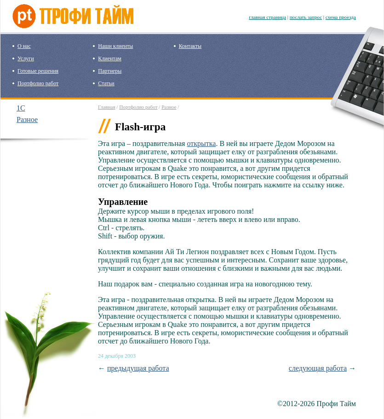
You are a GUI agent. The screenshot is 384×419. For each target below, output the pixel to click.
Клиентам (109, 58)
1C (21, 108)
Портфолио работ (37, 83)
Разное (27, 119)
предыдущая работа (138, 368)
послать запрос (306, 17)
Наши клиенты (115, 46)
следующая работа (318, 368)
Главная (106, 107)
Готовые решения (37, 71)
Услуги (25, 58)
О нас (24, 46)
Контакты (190, 46)
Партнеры (109, 71)
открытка (201, 143)
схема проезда (341, 17)
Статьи (106, 83)
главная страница (267, 17)
